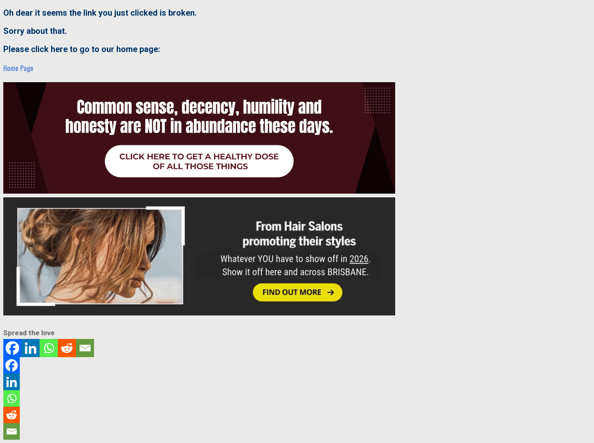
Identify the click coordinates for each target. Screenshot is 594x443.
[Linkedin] (30, 348)
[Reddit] (67, 348)
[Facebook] (12, 348)
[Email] (85, 348)
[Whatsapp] (49, 348)
